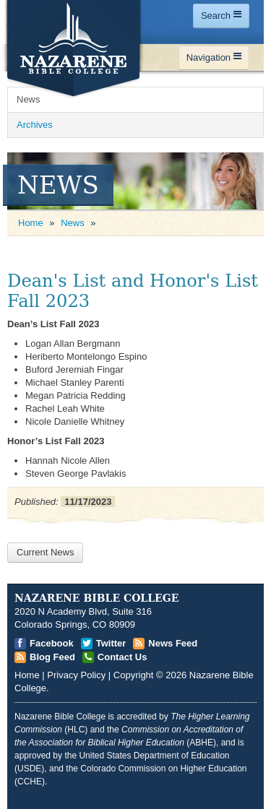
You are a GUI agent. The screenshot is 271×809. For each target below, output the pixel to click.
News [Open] (28, 99)
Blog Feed (52, 657)
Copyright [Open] (133, 675)
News (73, 222)
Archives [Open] (35, 124)
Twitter (111, 643)
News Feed (172, 643)
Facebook (52, 643)
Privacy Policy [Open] (76, 675)
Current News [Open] (45, 552)
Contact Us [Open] (122, 657)
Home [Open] (30, 222)
